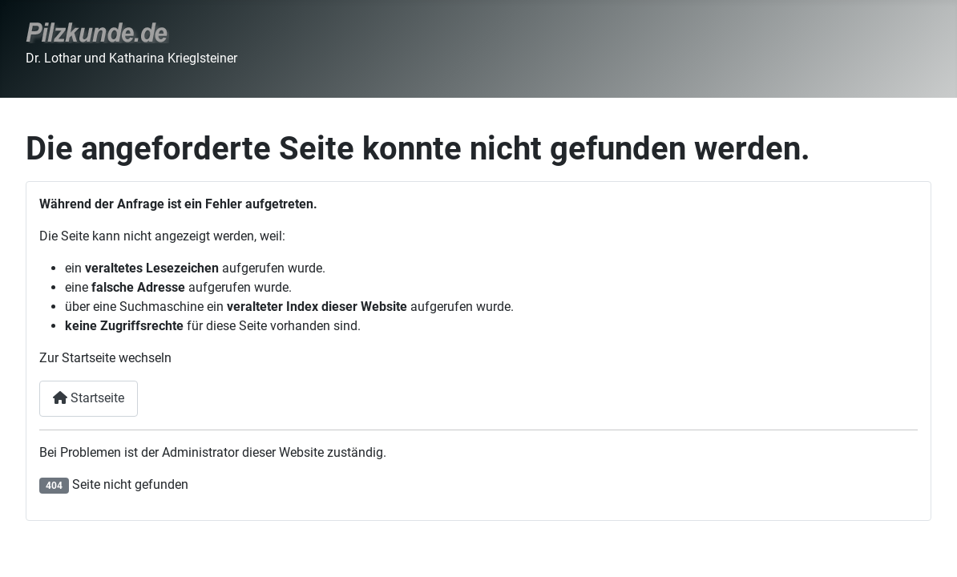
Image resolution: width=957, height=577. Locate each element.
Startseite (88, 398)
